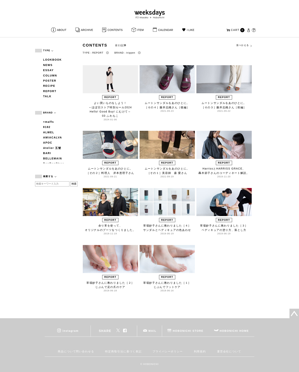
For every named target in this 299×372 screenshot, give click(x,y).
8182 (47, 127)
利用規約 (200, 351)
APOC (47, 142)
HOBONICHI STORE (188, 330)
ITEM (140, 29)
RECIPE (49, 85)
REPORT (49, 91)
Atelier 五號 (52, 147)
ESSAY (48, 70)
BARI (47, 153)
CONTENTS (115, 29)
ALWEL (48, 132)
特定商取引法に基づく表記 (123, 351)
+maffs (48, 121)
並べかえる (244, 45)
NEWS (48, 65)
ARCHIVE (87, 29)
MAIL (153, 330)
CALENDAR (165, 29)
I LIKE (191, 29)
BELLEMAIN (52, 158)
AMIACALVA (52, 137)
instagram (71, 330)
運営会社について (229, 351)
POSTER (49, 80)
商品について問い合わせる (76, 351)
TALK (47, 96)
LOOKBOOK (52, 59)
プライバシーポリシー (168, 351)
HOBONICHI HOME (234, 330)
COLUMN (50, 75)
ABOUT (62, 29)
